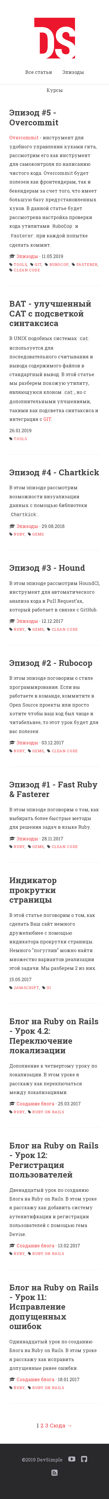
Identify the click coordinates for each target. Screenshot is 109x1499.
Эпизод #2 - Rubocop (50, 660)
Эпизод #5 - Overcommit (33, 117)
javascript (26, 984)
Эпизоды (73, 72)
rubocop (59, 263)
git (38, 263)
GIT (47, 417)
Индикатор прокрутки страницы (33, 887)
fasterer (87, 263)
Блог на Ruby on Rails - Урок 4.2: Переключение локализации (54, 1033)
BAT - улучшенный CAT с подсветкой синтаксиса (50, 312)
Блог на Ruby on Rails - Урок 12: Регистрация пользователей (54, 1157)
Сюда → (61, 1422)
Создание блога (35, 1101)
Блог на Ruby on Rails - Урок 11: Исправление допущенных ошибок (54, 1304)
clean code (27, 268)
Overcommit (24, 137)
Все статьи (38, 72)
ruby (19, 531)
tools (20, 263)
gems (38, 531)
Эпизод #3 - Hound (47, 564)
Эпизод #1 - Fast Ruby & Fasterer (53, 786)
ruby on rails (48, 1109)
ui (49, 984)
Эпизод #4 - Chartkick (54, 470)
